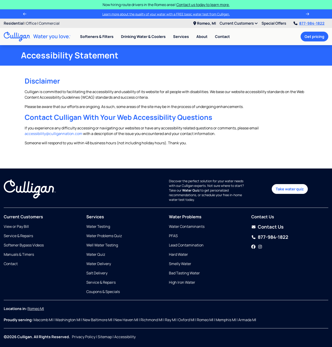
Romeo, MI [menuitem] (204, 23)
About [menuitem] (202, 36)
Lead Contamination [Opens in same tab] (186, 245)
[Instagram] (260, 247)
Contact (222, 36)
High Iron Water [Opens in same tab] (182, 282)
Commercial (49, 23)
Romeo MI (35, 308)
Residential (14, 23)
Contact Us (271, 227)
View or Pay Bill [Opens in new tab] (16, 226)
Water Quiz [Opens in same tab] (95, 254)
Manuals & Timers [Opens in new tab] (19, 254)
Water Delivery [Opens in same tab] (98, 263)
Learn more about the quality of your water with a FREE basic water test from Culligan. (166, 14)
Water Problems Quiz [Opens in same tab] (104, 235)
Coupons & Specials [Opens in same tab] (103, 291)
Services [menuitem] (181, 36)
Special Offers (274, 23)
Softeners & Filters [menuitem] (97, 36)
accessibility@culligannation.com (53, 133)
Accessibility (125, 336)
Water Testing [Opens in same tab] (98, 226)
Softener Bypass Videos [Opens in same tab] (24, 245)
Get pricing (314, 36)
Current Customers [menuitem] (239, 23)
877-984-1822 (309, 23)
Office (31, 23)
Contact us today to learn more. (203, 4)
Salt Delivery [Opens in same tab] (96, 273)
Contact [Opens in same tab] (11, 263)
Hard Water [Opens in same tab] (178, 254)
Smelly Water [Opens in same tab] (180, 263)
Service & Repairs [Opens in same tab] (18, 235)
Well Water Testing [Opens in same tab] (102, 245)
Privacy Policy (83, 336)
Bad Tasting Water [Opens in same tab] (184, 273)
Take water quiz (290, 189)
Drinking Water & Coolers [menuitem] (143, 36)
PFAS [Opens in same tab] (173, 235)
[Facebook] (253, 247)
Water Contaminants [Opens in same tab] (187, 226)
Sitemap (105, 336)
